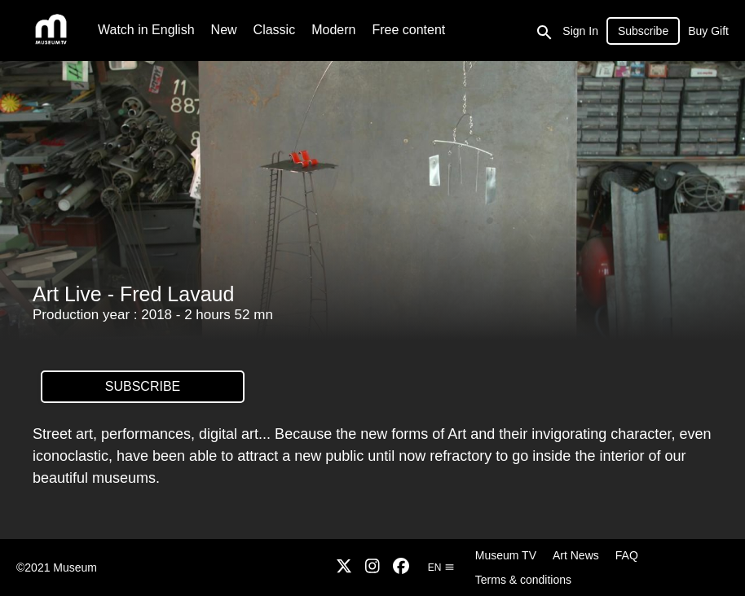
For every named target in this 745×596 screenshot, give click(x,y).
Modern (333, 30)
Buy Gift (708, 30)
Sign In (580, 30)
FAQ (626, 555)
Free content (408, 30)
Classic (274, 30)
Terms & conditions (523, 579)
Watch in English (146, 30)
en (441, 567)
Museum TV (505, 555)
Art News (576, 555)
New (224, 30)
